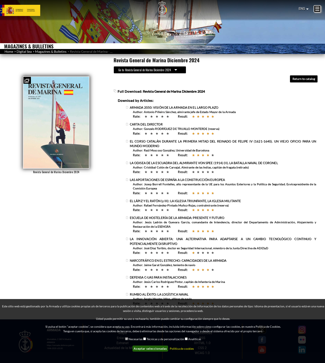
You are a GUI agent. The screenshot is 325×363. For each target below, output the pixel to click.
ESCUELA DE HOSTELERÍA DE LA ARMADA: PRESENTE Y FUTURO (177, 218)
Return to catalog (303, 79)
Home (9, 51)
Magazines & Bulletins (51, 51)
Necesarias (136, 339)
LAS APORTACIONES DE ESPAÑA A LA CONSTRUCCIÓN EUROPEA (177, 180)
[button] (26, 80)
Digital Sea (24, 51)
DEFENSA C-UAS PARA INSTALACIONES (158, 277)
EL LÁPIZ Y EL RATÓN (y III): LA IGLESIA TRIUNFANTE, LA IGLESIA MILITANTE (185, 201)
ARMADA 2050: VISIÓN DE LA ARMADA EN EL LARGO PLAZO (174, 107)
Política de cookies (182, 348)
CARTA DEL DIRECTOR (146, 124)
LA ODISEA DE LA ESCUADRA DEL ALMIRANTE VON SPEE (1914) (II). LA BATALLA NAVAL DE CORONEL (204, 163)
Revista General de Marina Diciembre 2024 (174, 91)
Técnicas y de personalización (165, 339)
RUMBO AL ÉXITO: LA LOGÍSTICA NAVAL (159, 294)
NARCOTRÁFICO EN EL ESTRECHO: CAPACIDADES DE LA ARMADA (178, 260)
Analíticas (194, 339)
